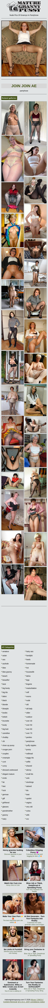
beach (4, 676)
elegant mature (7, 774)
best (3, 684)
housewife (29, 672)
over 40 (28, 721)
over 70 (28, 733)
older (27, 713)
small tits (29, 774)
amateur (5, 651)
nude (27, 700)
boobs (4, 713)
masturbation (30, 688)
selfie (27, 762)
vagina (28, 803)
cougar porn (6, 749)
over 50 (28, 725)
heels (27, 660)
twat (27, 794)
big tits (4, 692)
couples (5, 754)
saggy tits (29, 758)
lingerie (28, 684)
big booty (5, 688)
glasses (5, 807)
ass (3, 660)
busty (4, 725)
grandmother (7, 811)
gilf (3, 798)
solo (27, 778)
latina (27, 676)
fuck (3, 790)
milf (27, 692)
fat (2, 782)
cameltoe (5, 733)
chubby (4, 737)
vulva (27, 811)
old (27, 704)
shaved (28, 766)
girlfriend (5, 803)
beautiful (5, 680)
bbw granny (6, 672)
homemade (30, 664)
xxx (27, 819)
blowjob (5, 709)
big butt (4, 729)
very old (28, 807)
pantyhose (29, 741)
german (5, 794)
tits (26, 790)
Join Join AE (24, 86)
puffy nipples (30, 745)
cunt (3, 762)
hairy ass (29, 651)
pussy (28, 749)
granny (4, 815)
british (4, 717)
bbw (3, 668)
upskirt (28, 798)
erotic (4, 778)
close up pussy (7, 745)
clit (3, 741)
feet (3, 786)
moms (28, 696)
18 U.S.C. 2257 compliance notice (31, 1002)
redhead (29, 754)
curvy (4, 766)
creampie (5, 758)
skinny (28, 770)
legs (27, 680)
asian (4, 656)
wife (27, 815)
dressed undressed (9, 770)
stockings (29, 782)
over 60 (28, 729)
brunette (5, 721)
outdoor (28, 717)
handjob (29, 656)
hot (27, 668)
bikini (4, 696)
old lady (28, 709)
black (4, 700)
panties (28, 737)
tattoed (28, 786)
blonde (4, 704)
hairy (3, 819)
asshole (5, 664)
